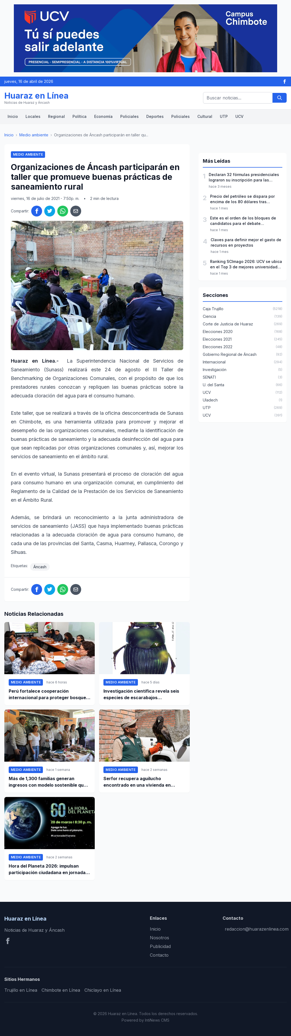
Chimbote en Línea (61, 990)
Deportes (155, 116)
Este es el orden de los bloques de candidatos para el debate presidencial (243, 221)
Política (79, 116)
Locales (33, 116)
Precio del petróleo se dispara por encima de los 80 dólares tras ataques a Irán (242, 199)
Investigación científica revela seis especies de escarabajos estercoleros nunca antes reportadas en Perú (144, 694)
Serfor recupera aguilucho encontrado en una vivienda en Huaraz (137, 782)
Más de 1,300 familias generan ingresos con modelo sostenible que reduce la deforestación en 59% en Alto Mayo (47, 782)
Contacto (159, 955)
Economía (103, 116)
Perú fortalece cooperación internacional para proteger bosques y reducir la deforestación (48, 694)
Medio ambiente (33, 135)
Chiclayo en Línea (102, 990)
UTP (224, 116)
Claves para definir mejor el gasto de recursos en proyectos (246, 242)
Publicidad (160, 946)
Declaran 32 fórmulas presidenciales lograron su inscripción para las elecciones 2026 (244, 177)
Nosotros (159, 937)
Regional (56, 116)
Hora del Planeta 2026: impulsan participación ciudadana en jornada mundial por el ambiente (47, 869)
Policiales (129, 116)
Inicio (13, 116)
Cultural (204, 116)
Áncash (39, 566)
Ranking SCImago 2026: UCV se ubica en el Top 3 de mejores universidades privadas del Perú (246, 264)
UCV (239, 116)
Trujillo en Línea (20, 990)
